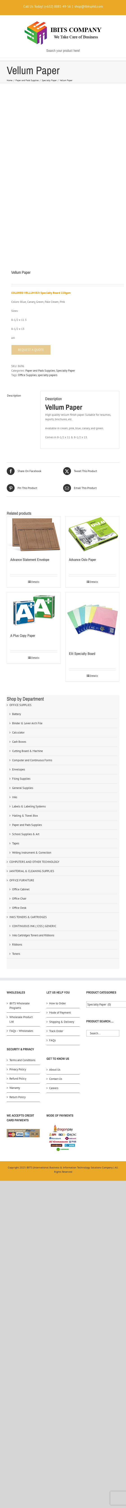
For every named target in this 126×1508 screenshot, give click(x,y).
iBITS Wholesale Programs (19, 897)
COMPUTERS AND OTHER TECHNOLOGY (34, 753)
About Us (54, 961)
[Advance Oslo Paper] (92, 426)
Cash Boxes (19, 633)
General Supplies (22, 679)
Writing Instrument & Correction (31, 744)
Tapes (15, 735)
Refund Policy (17, 970)
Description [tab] (14, 287)
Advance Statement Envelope (29, 451)
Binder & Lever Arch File (27, 615)
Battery (16, 606)
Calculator (18, 624)
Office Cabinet (20, 781)
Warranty (14, 979)
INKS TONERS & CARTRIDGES (28, 809)
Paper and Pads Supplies (40, 262)
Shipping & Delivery (61, 913)
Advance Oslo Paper (82, 451)
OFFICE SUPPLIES (20, 597)
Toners (16, 845)
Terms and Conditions (22, 952)
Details (35, 473)
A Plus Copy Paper (22, 527)
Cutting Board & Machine (27, 642)
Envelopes (18, 661)
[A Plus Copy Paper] (34, 502)
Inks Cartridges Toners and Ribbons (33, 827)
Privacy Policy (17, 961)
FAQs (52, 932)
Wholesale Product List (21, 911)
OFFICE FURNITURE (21, 772)
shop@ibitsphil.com (88, 6)
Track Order (56, 923)
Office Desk (19, 799)
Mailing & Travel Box (25, 707)
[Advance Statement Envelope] (34, 426)
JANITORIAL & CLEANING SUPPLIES (31, 763)
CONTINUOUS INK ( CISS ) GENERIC (34, 818)
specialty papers (47, 267)
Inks (14, 689)
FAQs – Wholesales (21, 922)
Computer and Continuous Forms (32, 652)
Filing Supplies (21, 670)
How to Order (57, 895)
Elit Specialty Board (82, 545)
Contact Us (55, 970)
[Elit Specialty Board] (92, 511)
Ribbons (17, 836)
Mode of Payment (60, 904)
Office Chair (19, 790)
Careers (53, 980)
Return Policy (17, 989)
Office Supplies (27, 267)
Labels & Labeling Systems (29, 698)
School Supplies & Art (25, 726)
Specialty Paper (65, 262)
